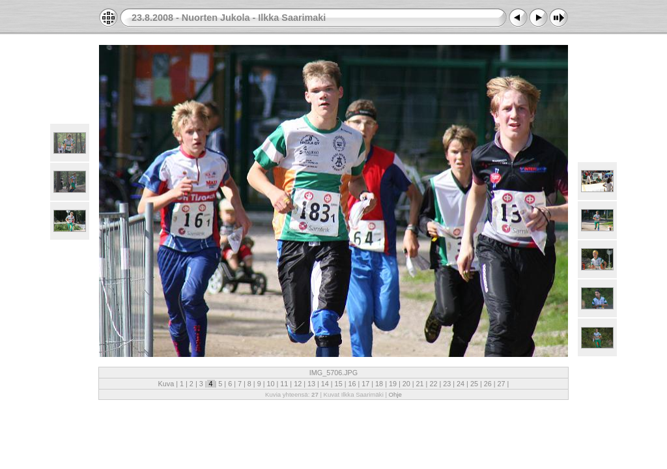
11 (284, 384)
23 (447, 384)
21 (420, 384)
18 (379, 384)
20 (406, 384)
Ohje (395, 394)
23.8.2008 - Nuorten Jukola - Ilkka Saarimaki (229, 17)
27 (501, 384)
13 (311, 384)
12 (298, 384)
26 (488, 384)
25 (474, 384)
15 (339, 384)
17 (365, 384)
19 (393, 384)
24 (460, 384)
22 (433, 384)
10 (270, 384)
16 (352, 384)
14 (325, 384)
